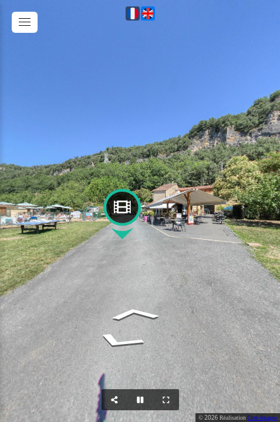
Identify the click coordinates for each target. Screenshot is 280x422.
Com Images (262, 417)
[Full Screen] (166, 399)
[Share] (114, 399)
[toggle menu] (25, 22)
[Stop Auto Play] (140, 399)
